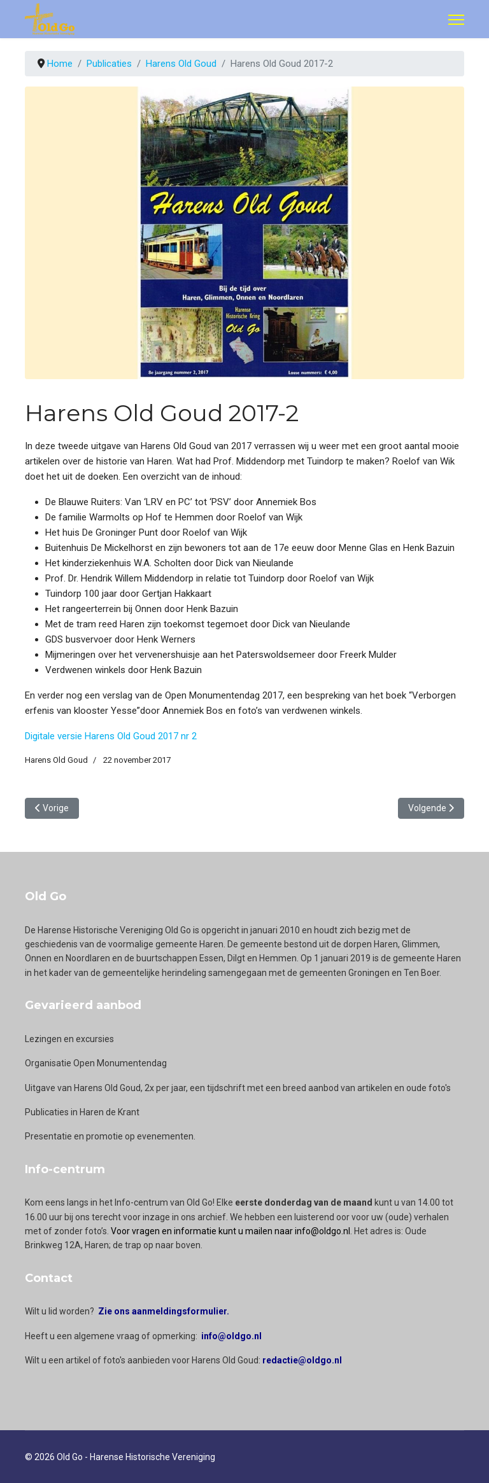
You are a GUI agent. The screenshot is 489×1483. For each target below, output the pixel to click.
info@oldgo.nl (231, 1336)
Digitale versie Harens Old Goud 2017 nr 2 (111, 736)
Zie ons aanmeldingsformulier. (163, 1311)
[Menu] (456, 20)
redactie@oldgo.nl (302, 1360)
